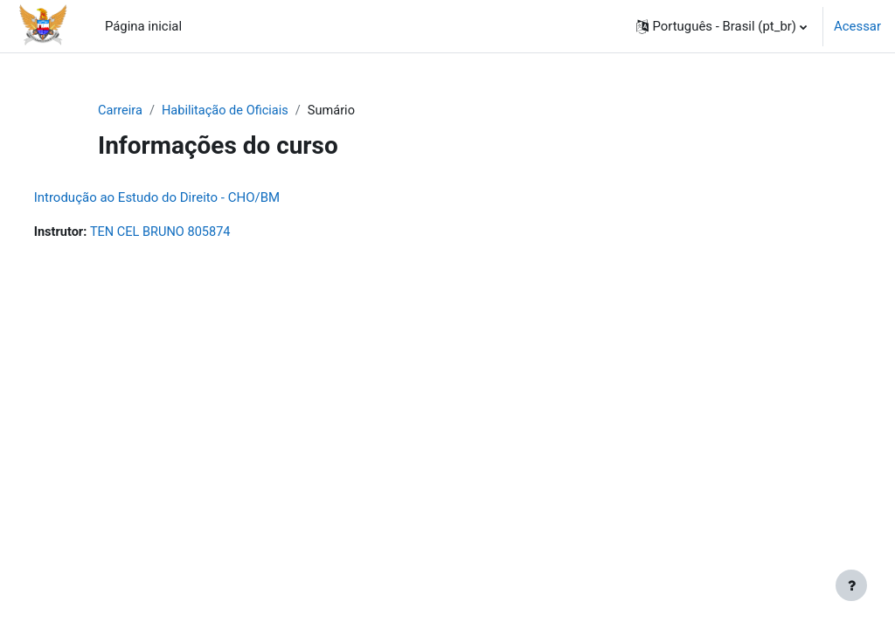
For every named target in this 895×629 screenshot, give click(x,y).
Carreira (120, 111)
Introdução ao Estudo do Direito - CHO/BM (189, 198)
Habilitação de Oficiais (227, 111)
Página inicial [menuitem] (143, 26)
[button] (722, 26)
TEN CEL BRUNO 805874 (196, 233)
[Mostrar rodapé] (851, 585)
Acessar (857, 26)
